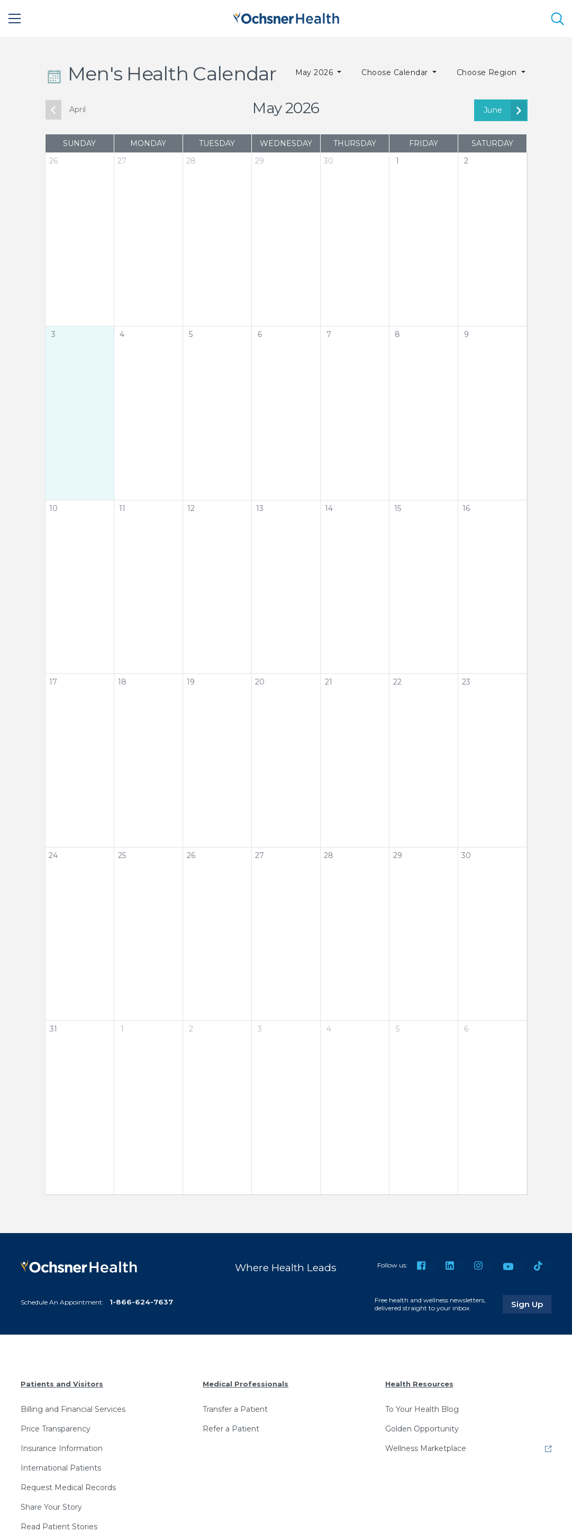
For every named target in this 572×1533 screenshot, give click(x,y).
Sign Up (531, 1304)
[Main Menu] (15, 18)
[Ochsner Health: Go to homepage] (286, 17)
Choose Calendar (395, 72)
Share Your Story (51, 1507)
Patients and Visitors (62, 1384)
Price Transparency (55, 1429)
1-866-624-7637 (141, 1302)
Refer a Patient (231, 1429)
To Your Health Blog (422, 1409)
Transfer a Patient (235, 1409)
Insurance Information (62, 1448)
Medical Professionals (245, 1384)
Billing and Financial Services (73, 1409)
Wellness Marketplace (425, 1448)
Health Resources (419, 1384)
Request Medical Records (68, 1487)
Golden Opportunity (422, 1429)
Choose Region (488, 72)
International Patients (61, 1468)
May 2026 (315, 72)
